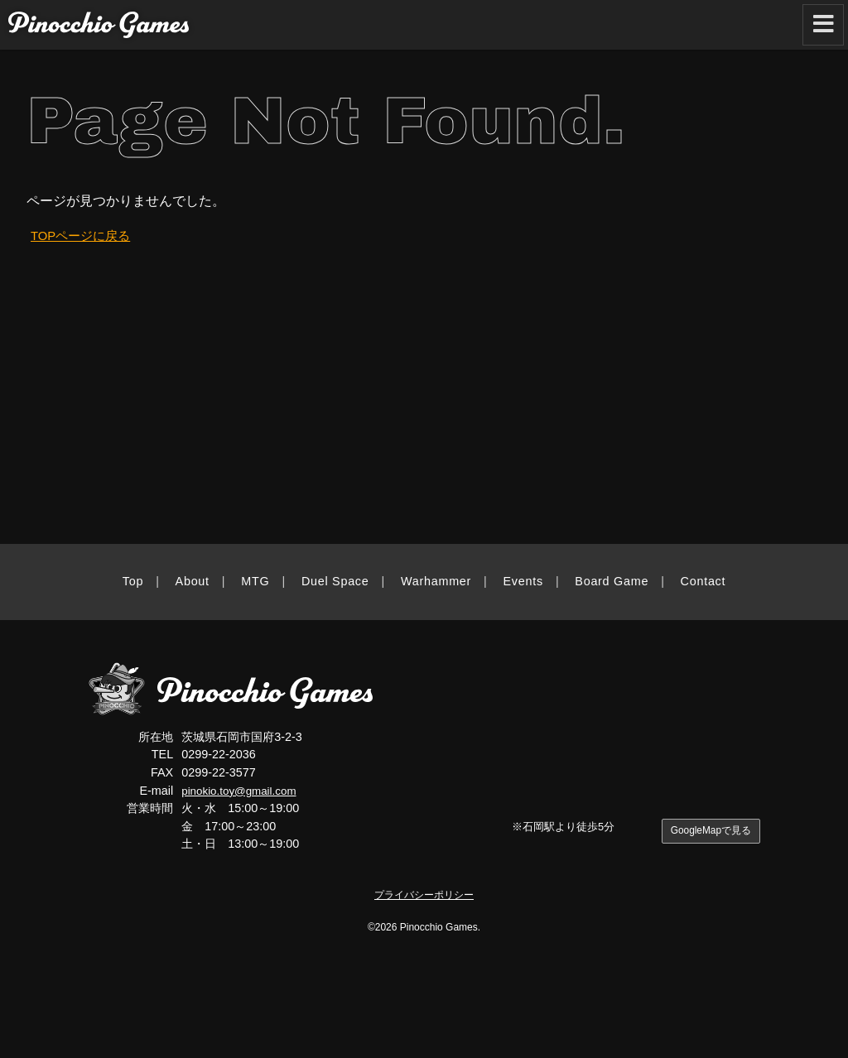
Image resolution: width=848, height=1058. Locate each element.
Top (133, 581)
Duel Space (335, 581)
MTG (255, 581)
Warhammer (436, 581)
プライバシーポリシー (424, 894)
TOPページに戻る (84, 235)
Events (523, 581)
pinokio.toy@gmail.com (243, 790)
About (193, 581)
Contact (703, 581)
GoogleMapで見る (707, 831)
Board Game (611, 581)
